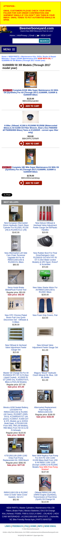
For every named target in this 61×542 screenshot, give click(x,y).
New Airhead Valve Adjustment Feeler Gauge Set (45, 346)
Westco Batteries (31, 511)
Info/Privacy (22, 35)
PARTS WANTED (44, 519)
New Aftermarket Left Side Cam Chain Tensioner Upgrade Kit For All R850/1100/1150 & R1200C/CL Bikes (16, 257)
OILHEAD (48, 514)
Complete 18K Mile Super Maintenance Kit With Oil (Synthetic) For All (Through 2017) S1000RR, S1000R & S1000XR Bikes (32, 169)
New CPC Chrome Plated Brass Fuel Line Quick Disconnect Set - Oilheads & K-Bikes (16, 318)
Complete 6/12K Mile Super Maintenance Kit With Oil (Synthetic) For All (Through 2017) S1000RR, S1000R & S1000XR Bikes (31, 92)
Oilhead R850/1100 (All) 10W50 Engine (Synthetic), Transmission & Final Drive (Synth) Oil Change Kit (45, 495)
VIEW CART (46, 35)
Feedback (17, 526)
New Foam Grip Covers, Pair (45, 315)
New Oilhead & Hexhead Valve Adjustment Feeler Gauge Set (16, 347)
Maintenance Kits (43, 508)
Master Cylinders (27, 508)
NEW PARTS (14, 57)
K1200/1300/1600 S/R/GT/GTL (35, 516)
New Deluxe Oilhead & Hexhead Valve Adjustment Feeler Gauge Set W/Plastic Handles (45, 226)
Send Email (50, 526)
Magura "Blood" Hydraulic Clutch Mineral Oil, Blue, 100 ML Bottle (45, 375)
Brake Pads (18, 511)
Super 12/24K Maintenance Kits (31, 58)
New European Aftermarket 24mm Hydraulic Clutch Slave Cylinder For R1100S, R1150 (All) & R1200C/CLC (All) (16, 226)
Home (12, 35)
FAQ (27, 526)
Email (31, 35)
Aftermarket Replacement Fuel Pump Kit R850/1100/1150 (45, 409)
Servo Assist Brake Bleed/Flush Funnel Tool (15, 288)
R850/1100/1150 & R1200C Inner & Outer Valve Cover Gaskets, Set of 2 (16, 494)
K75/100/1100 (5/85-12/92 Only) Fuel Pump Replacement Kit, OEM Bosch (16, 458)
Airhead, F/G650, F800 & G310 (20, 514)
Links (8, 526)
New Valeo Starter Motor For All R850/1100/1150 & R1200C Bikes (45, 289)
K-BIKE (38, 514)
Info (40, 526)
